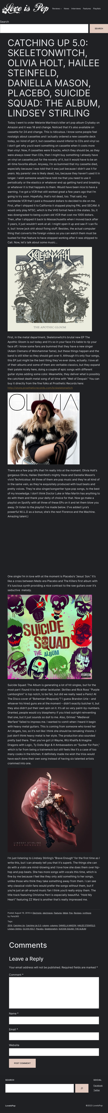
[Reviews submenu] (61, 8)
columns (54, 925)
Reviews (77, 913)
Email (13, 1029)
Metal (65, 913)
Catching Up (19, 925)
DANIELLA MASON (67, 925)
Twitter (97, 1090)
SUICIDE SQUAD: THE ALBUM (72, 929)
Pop (71, 913)
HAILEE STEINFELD (86, 925)
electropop (48, 913)
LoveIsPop (10, 1105)
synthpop (87, 913)
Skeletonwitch (51, 929)
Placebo (39, 929)
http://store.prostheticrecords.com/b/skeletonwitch (40, 388)
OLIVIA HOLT (29, 929)
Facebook (98, 1085)
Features (58, 913)
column (45, 925)
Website (14, 1045)
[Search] (81, 1088)
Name (14, 1013)
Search (4, 21)
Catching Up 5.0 (33, 925)
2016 (10, 925)
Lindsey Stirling (15, 929)
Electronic (37, 913)
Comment (16, 974)
